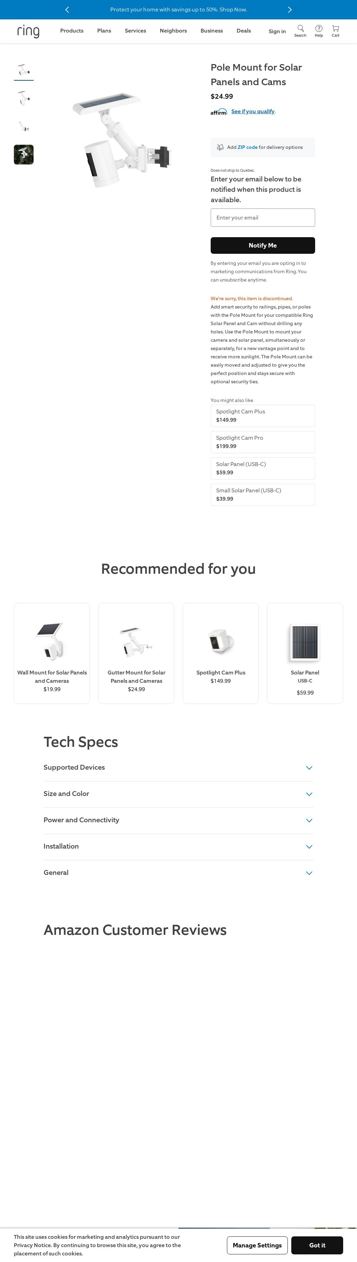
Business (212, 30)
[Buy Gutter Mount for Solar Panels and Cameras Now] (136, 651)
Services (135, 30)
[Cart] (335, 31)
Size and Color (178, 793)
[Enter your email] (263, 217)
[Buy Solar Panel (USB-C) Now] (305, 653)
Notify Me (263, 245)
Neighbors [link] (173, 30)
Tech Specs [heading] (81, 742)
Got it (317, 1245)
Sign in (277, 31)
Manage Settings (257, 1245)
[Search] (300, 31)
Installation (178, 846)
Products (71, 30)
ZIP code (248, 147)
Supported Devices (178, 767)
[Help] (319, 31)
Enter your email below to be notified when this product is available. (256, 189)
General (178, 872)
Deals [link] (244, 30)
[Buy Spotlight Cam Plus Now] (221, 647)
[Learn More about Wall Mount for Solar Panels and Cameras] (52, 651)
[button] (24, 70)
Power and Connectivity (178, 820)
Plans (104, 30)
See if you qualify (253, 111)
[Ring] (28, 31)
